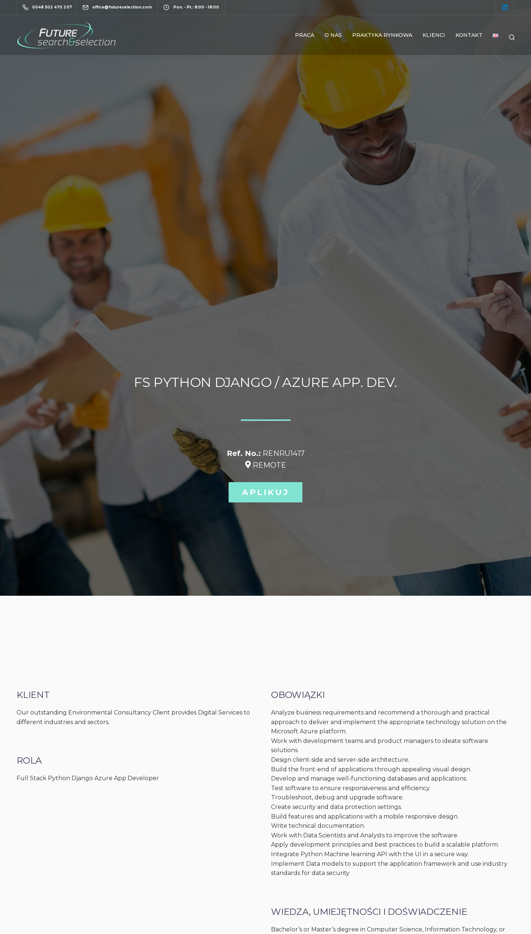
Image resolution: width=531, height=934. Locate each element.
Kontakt (468, 35)
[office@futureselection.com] (124, 7)
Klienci (434, 35)
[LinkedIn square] (505, 8)
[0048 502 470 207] (48, 7)
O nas (333, 35)
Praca (304, 35)
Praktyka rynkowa (382, 35)
